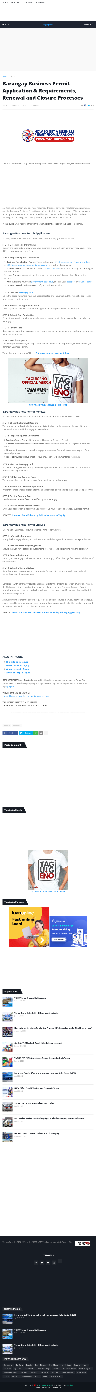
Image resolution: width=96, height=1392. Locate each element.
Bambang (19, 1365)
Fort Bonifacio (66, 1365)
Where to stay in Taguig (17, 669)
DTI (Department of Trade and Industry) (73, 262)
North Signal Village (10, 1372)
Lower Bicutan (29, 1369)
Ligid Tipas (18, 1369)
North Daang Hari (85, 1369)
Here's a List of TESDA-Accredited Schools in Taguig (36, 1133)
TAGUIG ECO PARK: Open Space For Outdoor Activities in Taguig (42, 1058)
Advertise (40, 2)
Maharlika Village (44, 1369)
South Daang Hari (68, 1372)
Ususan (37, 1376)
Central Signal (53, 1365)
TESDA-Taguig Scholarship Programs (30, 998)
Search (87, 24)
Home (5, 2)
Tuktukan (15, 1376)
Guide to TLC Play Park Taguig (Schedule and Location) (38, 1043)
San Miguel (44, 1372)
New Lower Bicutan (69, 1369)
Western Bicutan (56, 1376)
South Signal (81, 1372)
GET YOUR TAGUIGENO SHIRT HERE (48, 405)
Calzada (29, 1365)
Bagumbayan (8, 1365)
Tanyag (6, 1376)
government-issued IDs (42, 281)
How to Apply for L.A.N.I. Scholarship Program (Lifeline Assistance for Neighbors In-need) (53, 1028)
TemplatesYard (45, 1385)
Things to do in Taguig (17, 662)
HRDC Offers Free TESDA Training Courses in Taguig (36, 1088)
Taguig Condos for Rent (38, 696)
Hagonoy (77, 1365)
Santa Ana (54, 1372)
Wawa (45, 1376)
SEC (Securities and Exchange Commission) (27, 265)
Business (12, 77)
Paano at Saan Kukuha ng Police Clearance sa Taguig (38, 515)
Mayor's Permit (51, 268)
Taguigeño (48, 24)
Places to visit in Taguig (17, 665)
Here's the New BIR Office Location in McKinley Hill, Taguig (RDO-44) (46, 612)
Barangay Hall (26, 292)
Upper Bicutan (27, 1376)
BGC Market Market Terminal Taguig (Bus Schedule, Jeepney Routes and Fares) (49, 1118)
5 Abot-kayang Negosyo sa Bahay (52, 353)
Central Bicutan (40, 1365)
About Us (15, 2)
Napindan (56, 1369)
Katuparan (7, 1369)
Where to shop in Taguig (18, 672)
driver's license (85, 281)
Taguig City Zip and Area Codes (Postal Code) (34, 1103)
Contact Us (27, 2)
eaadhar (69, 1385)
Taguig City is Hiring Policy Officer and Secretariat (36, 1013)
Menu (7, 24)
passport (71, 281)
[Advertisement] (48, 13)
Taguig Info (17, 725)
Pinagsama (33, 1372)
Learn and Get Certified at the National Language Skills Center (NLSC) (45, 1073)
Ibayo (85, 1365)
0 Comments (35, 105)
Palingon (23, 1372)
